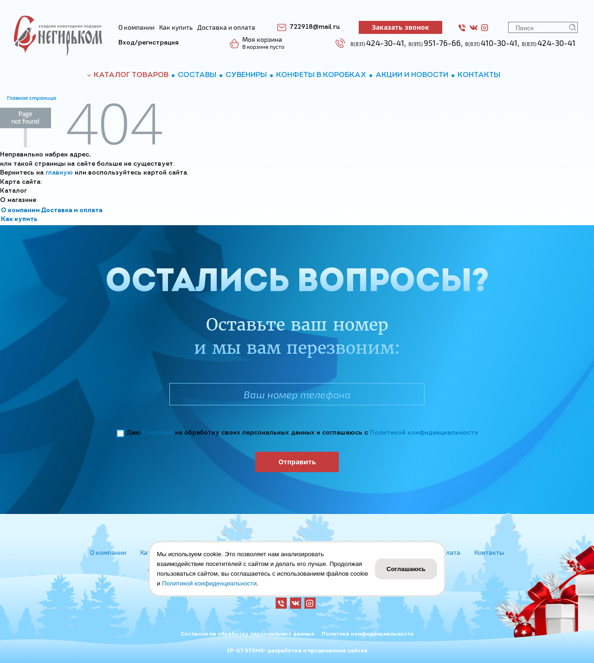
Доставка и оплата (72, 210)
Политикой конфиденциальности (424, 432)
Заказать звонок (400, 27)
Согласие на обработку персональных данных (248, 634)
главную (59, 172)
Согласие (157, 432)
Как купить (19, 219)
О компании (20, 210)
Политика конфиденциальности (367, 634)
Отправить (297, 461)
